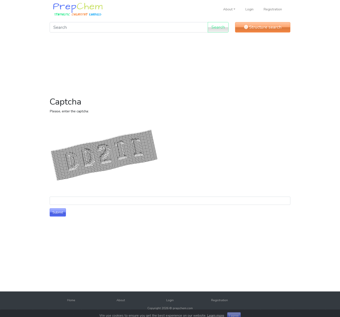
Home (71, 300)
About (120, 300)
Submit (57, 212)
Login (249, 9)
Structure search (262, 27)
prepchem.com (183, 308)
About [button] (228, 9)
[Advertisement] (170, 66)
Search (218, 27)
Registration (272, 9)
